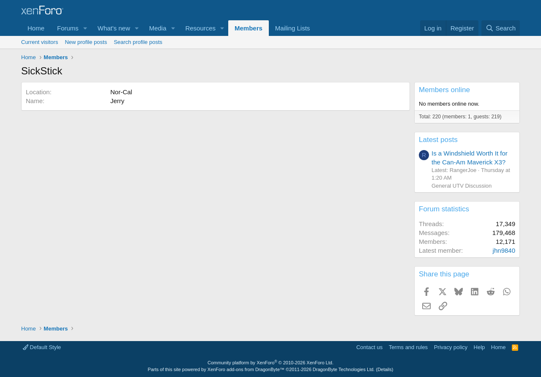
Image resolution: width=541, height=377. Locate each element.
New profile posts (86, 42)
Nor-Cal (121, 92)
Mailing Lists (292, 28)
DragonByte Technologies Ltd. (344, 369)
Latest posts (438, 140)
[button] (85, 28)
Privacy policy (450, 347)
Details (384, 369)
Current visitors (39, 42)
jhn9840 (504, 250)
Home (35, 28)
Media (158, 28)
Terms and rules (408, 347)
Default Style (42, 347)
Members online (444, 90)
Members (248, 28)
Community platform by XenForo (270, 362)
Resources (200, 28)
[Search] (500, 28)
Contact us (369, 347)
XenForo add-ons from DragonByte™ (246, 369)
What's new (114, 28)
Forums (68, 28)
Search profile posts (138, 42)
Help (479, 347)
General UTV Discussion (462, 186)
